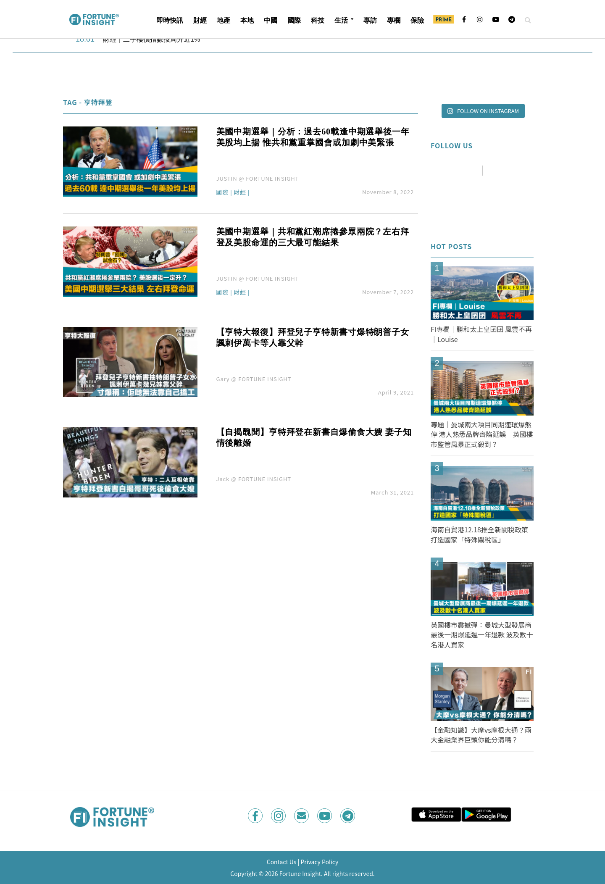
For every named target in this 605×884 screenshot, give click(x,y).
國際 (294, 20)
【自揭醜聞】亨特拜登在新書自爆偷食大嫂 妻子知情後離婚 (314, 437)
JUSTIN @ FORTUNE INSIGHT (257, 178)
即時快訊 (169, 20)
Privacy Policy (319, 862)
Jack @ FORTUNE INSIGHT (253, 479)
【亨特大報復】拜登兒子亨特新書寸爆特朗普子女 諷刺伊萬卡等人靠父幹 (312, 337)
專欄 (393, 20)
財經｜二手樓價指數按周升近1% (151, 39)
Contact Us (282, 862)
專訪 (370, 20)
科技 (317, 20)
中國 (270, 20)
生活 (341, 20)
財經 (200, 20)
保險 (417, 20)
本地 (247, 20)
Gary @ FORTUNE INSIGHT (254, 379)
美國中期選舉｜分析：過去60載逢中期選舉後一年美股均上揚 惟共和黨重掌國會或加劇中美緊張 (313, 137)
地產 (223, 20)
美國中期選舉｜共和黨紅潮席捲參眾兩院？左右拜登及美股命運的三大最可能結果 (312, 237)
